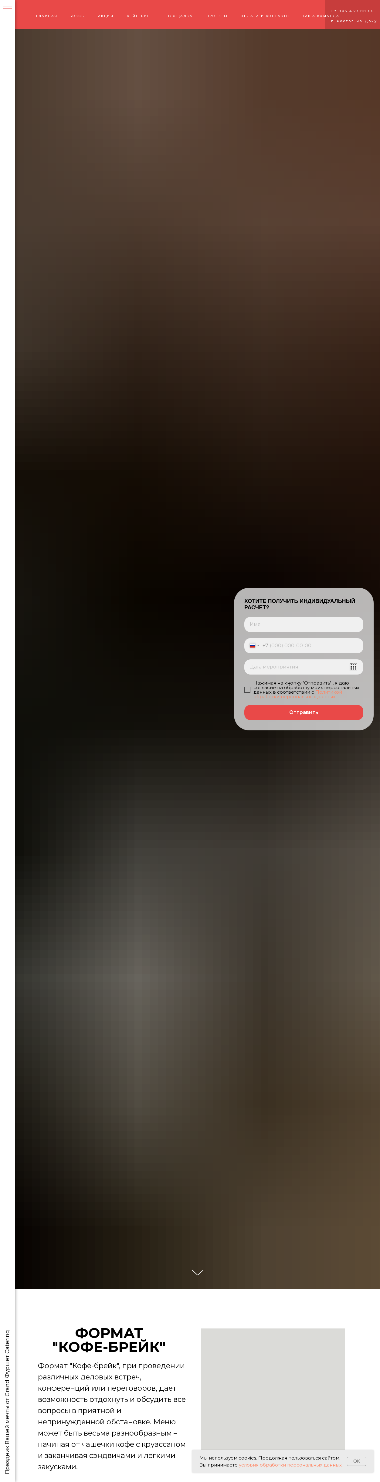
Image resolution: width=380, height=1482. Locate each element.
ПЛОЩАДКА (180, 16)
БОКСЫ (77, 16)
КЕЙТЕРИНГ (140, 16)
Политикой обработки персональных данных (297, 694)
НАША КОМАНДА (320, 16)
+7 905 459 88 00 (352, 11)
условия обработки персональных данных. (290, 1465)
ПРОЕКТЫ (217, 16)
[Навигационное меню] (7, 9)
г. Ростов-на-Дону (354, 21)
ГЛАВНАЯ (47, 16)
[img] (33, 14)
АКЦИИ (106, 16)
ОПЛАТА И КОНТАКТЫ (265, 16)
